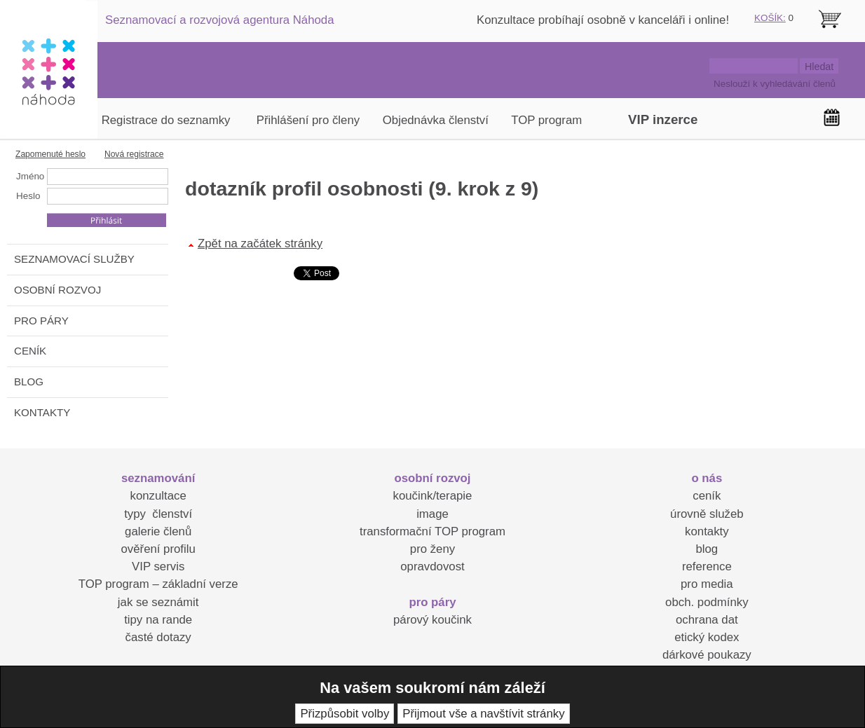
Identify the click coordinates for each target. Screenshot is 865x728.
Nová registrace (134, 154)
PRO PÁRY (41, 321)
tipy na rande (158, 619)
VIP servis (158, 566)
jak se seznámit (158, 602)
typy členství (158, 514)
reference (707, 566)
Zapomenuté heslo (50, 154)
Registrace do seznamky (166, 120)
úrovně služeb (706, 514)
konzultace (158, 495)
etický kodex (706, 637)
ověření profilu (158, 549)
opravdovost (432, 566)
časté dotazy (158, 637)
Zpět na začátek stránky (260, 243)
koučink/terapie (432, 495)
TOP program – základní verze (158, 584)
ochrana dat (707, 619)
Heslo (28, 196)
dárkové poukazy (706, 654)
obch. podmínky (706, 602)
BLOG (28, 381)
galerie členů (158, 531)
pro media (707, 584)
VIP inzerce (662, 119)
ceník (707, 495)
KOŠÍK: (770, 18)
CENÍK (30, 351)
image (432, 514)
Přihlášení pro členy (308, 120)
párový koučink (432, 619)
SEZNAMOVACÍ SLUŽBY (74, 259)
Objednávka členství (436, 120)
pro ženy (432, 549)
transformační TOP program (432, 531)
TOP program (546, 120)
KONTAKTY (42, 412)
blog (706, 549)
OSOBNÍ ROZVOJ (57, 290)
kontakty (707, 531)
